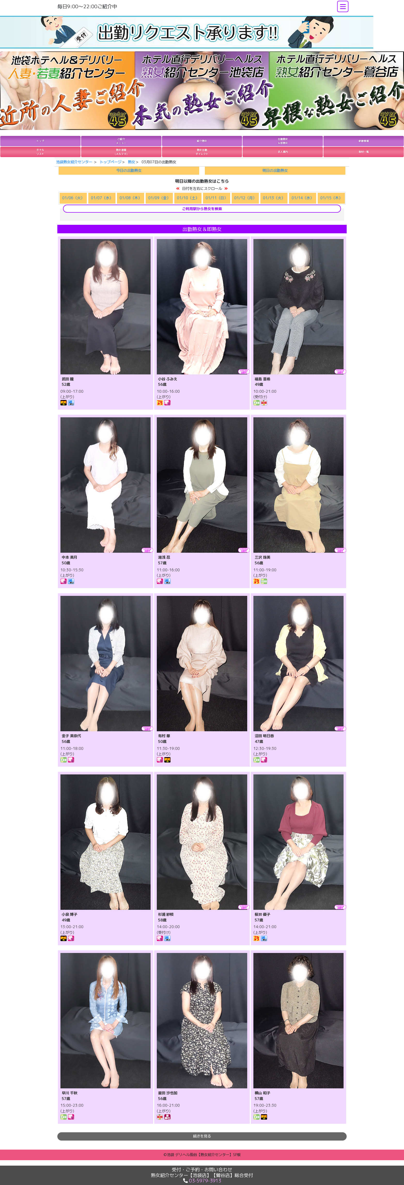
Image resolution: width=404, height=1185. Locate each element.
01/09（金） (159, 198)
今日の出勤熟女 (129, 170)
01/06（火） (73, 198)
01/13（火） (274, 198)
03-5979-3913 (205, 1181)
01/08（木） (131, 198)
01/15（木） (331, 198)
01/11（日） (217, 198)
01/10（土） (188, 198)
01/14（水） (303, 198)
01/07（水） (102, 198)
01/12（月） (245, 198)
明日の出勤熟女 (275, 170)
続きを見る (202, 1136)
